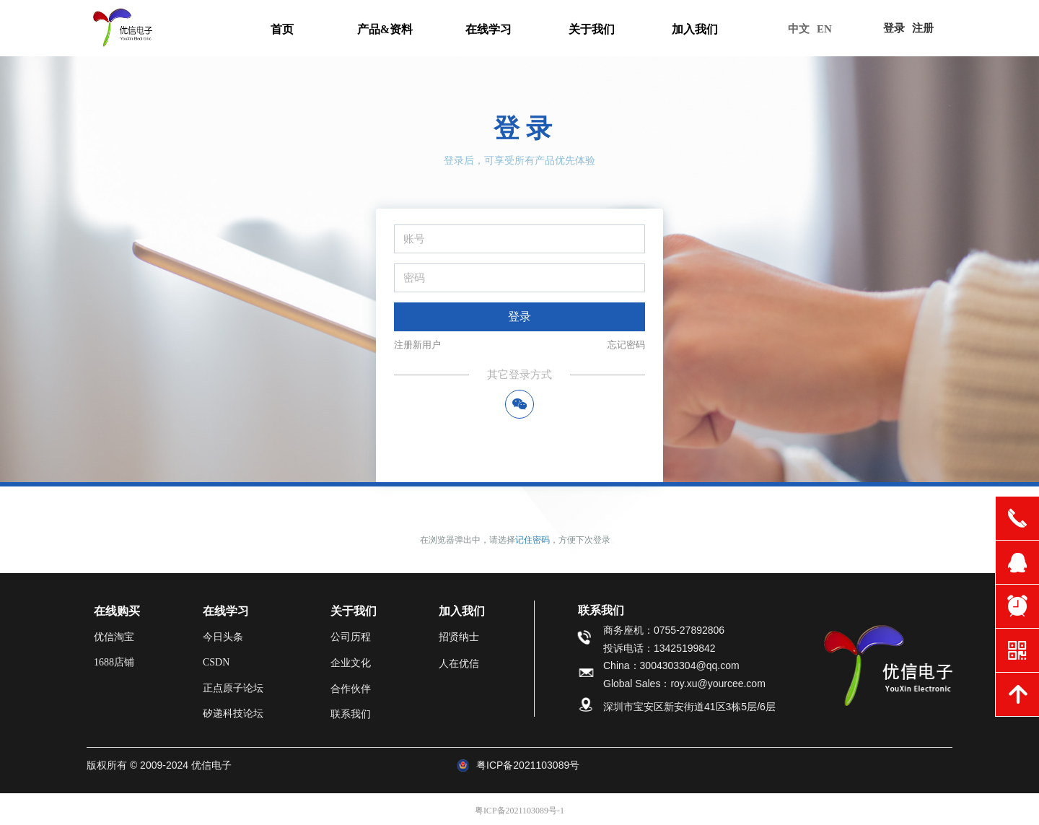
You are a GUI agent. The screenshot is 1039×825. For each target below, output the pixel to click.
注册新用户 (417, 344)
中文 (799, 29)
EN (824, 29)
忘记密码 (626, 344)
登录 (519, 316)
